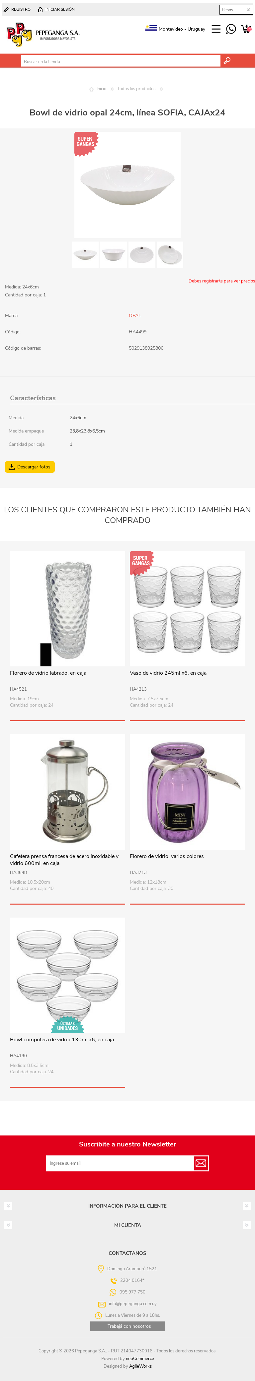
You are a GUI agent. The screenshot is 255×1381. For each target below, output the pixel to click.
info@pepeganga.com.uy (133, 1303)
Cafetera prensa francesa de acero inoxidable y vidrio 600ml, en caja (64, 860)
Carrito (245, 29)
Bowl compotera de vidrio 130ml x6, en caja (62, 1039)
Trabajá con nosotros (129, 1326)
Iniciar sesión (60, 9)
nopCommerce (140, 1359)
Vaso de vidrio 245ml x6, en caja (168, 673)
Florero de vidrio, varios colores (167, 856)
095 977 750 (230, 29)
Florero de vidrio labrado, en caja (48, 673)
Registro (21, 9)
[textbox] (120, 62)
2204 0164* (132, 1280)
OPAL (135, 315)
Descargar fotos (33, 467)
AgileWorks (140, 1366)
